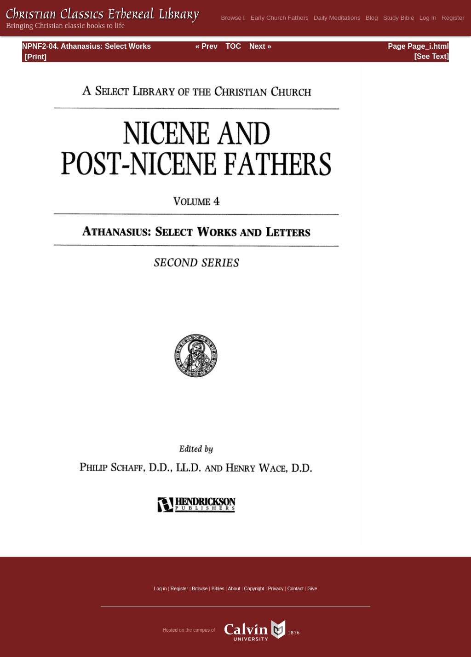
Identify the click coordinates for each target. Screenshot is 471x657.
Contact (295, 588)
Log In (428, 17)
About (234, 588)
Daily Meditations (337, 17)
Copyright (254, 588)
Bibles (218, 588)
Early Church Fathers (280, 17)
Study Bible (398, 17)
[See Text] (431, 56)
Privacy (276, 588)
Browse (233, 17)
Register (453, 17)
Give (312, 588)
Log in (160, 588)
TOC (233, 46)
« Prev (206, 46)
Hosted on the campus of (236, 630)
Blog (372, 17)
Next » (260, 46)
